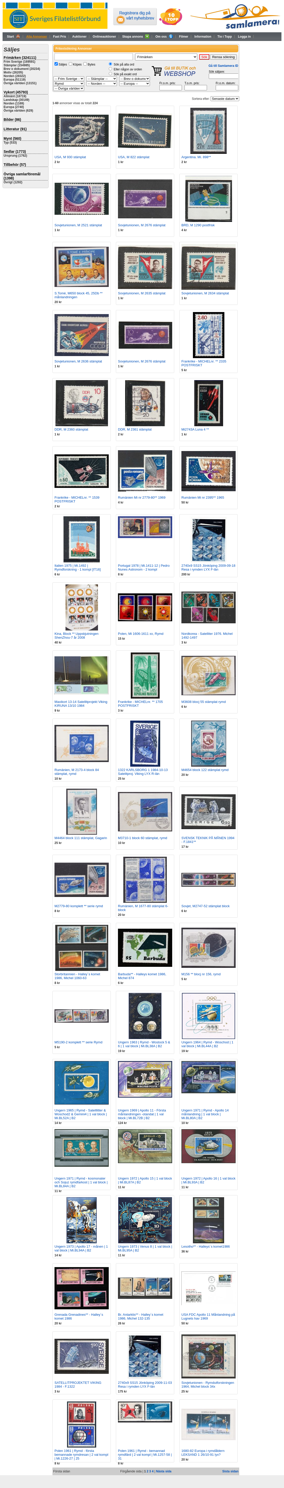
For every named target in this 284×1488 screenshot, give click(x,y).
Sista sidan (230, 1471)
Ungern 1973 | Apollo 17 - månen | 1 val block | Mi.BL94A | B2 (81, 1248)
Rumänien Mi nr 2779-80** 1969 (142, 497)
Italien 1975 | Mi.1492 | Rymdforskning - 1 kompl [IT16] (77, 567)
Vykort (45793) (16, 92)
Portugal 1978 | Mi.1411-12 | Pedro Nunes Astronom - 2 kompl (144, 567)
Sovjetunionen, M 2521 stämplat (78, 225)
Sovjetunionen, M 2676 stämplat (142, 225)
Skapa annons (135, 36)
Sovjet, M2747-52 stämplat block (205, 906)
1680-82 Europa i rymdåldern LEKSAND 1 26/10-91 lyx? (202, 1453)
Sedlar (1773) (15, 151)
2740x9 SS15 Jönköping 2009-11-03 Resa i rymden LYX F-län (145, 1384)
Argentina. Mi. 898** (196, 157)
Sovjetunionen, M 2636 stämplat (78, 361)
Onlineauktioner (104, 36)
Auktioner (79, 36)
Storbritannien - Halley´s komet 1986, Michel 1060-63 (77, 976)
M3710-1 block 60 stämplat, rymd (142, 838)
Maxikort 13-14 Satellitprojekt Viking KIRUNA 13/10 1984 (80, 704)
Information (202, 36)
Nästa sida (163, 1471)
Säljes (63, 64)
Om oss (164, 36)
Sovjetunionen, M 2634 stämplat (205, 293)
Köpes (77, 64)
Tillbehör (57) (15, 165)
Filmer (183, 36)
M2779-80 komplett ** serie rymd (78, 906)
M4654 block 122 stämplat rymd (204, 770)
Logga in (244, 36)
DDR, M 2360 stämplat (71, 429)
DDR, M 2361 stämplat (135, 429)
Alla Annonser (36, 36)
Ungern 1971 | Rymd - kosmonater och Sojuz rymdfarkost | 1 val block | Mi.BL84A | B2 (81, 1182)
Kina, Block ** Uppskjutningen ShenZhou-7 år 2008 (76, 635)
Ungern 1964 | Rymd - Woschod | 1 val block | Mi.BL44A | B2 (207, 1044)
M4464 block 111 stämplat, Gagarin (80, 838)
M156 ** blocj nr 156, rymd (201, 974)
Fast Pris (59, 36)
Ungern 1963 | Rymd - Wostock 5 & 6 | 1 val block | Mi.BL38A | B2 (144, 1044)
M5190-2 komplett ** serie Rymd (78, 1042)
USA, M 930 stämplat (70, 157)
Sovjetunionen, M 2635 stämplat (142, 293)
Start (13, 36)
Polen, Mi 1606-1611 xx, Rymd (140, 634)
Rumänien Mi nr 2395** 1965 (202, 497)
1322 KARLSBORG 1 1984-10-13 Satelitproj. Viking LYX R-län (143, 772)
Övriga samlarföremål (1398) (22, 176)
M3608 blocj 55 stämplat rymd (203, 702)
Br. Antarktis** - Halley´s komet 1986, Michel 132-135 (140, 1316)
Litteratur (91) (15, 129)
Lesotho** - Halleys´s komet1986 (205, 1246)
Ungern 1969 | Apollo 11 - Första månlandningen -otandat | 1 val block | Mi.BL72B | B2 (142, 1114)
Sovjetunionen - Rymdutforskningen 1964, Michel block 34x (207, 1384)
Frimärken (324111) (20, 58)
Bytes (91, 64)
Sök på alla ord (124, 64)
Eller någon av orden (128, 69)
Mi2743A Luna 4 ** (195, 429)
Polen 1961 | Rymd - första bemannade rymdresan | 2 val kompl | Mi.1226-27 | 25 (81, 1454)
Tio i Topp (224, 36)
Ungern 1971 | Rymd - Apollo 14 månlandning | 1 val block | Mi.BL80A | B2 (205, 1114)
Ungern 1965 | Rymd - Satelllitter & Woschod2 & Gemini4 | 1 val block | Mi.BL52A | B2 (80, 1114)
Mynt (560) (12, 138)
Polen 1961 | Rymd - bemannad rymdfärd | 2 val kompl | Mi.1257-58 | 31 (145, 1454)
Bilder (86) (12, 119)
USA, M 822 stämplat (133, 157)
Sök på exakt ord (125, 74)
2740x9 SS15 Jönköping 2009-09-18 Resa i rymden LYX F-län (208, 567)
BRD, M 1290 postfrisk (198, 225)
